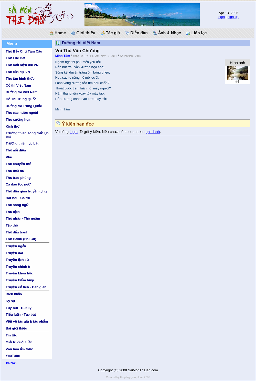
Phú (9, 157)
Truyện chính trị (18, 267)
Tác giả (110, 33)
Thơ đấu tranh (17, 232)
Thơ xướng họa (18, 119)
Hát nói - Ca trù (18, 198)
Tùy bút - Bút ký (18, 308)
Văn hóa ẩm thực (19, 349)
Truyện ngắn (16, 246)
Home (57, 33)
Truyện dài (14, 253)
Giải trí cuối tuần (19, 342)
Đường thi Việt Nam (21, 92)
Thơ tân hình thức (20, 78)
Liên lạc (196, 33)
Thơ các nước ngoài (22, 113)
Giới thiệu (83, 33)
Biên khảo (14, 294)
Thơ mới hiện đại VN (22, 65)
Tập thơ (12, 225)
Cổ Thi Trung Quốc (21, 99)
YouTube (13, 356)
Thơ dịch (13, 212)
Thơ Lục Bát (15, 58)
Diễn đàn (136, 33)
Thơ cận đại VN (18, 72)
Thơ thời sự (15, 171)
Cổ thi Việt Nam (18, 85)
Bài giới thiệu (16, 328)
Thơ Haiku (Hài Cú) (21, 239)
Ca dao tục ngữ (18, 184)
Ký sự (10, 301)
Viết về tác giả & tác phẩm (27, 321)
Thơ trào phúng (18, 178)
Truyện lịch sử (17, 260)
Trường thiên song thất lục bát (27, 134)
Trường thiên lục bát (22, 143)
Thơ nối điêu (16, 150)
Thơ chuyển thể (18, 164)
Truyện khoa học (19, 273)
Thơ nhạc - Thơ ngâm (23, 218)
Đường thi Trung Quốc (24, 106)
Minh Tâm (62, 56)
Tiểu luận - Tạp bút (21, 314)
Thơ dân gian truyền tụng (26, 191)
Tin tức (11, 335)
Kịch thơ (12, 126)
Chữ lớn (11, 363)
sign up (233, 17)
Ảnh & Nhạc (167, 33)
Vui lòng (62, 132)
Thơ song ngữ (17, 205)
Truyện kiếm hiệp (20, 280)
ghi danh (153, 132)
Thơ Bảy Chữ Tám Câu (24, 51)
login (221, 17)
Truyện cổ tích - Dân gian (26, 287)
